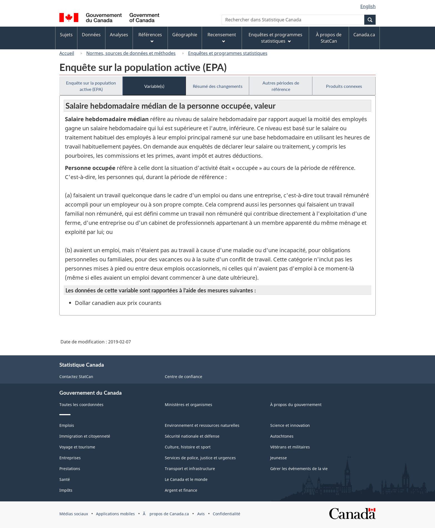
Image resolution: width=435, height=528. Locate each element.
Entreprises (70, 457)
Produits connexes (344, 86)
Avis (201, 513)
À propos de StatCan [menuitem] (329, 38)
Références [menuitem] (150, 37)
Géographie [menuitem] (184, 35)
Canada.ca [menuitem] (364, 35)
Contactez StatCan (76, 376)
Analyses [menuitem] (119, 35)
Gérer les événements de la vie (299, 468)
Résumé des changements (217, 86)
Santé (64, 479)
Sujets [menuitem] (66, 35)
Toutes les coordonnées (81, 404)
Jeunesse (278, 457)
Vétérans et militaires (290, 447)
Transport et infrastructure (190, 468)
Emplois (66, 425)
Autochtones (282, 436)
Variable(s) (154, 86)
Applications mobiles (115, 513)
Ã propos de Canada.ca (166, 513)
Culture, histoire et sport (188, 447)
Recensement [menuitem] (222, 37)
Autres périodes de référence (280, 86)
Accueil (66, 53)
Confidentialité (226, 513)
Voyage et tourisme (77, 447)
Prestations (69, 468)
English (368, 6)
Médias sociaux (73, 513)
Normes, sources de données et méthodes (131, 53)
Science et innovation (290, 425)
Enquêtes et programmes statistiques (227, 53)
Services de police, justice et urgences (200, 457)
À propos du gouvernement (296, 404)
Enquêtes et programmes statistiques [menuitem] (275, 38)
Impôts (65, 490)
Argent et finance (181, 490)
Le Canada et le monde (186, 479)
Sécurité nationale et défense (192, 436)
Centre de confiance (183, 376)
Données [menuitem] (91, 35)
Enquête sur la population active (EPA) (91, 86)
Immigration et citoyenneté (84, 436)
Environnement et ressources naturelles (202, 425)
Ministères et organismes (188, 404)
